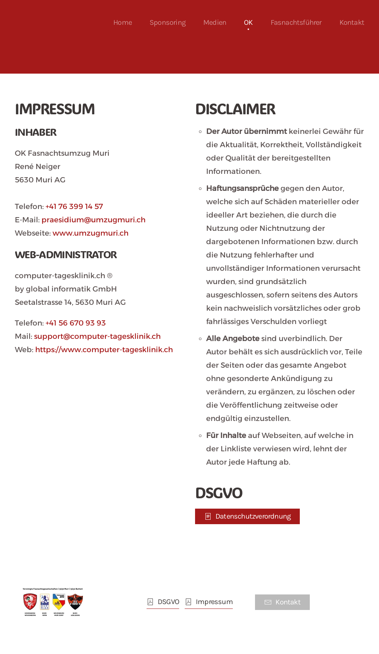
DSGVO (163, 602)
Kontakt (351, 22)
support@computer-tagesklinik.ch (97, 336)
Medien (214, 22)
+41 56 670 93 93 (76, 322)
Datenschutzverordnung (247, 516)
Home (122, 22)
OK (248, 22)
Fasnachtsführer (296, 22)
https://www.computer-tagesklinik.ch (104, 349)
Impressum (209, 602)
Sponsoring (167, 22)
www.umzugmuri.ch (90, 233)
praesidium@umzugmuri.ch (93, 219)
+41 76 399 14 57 (74, 206)
